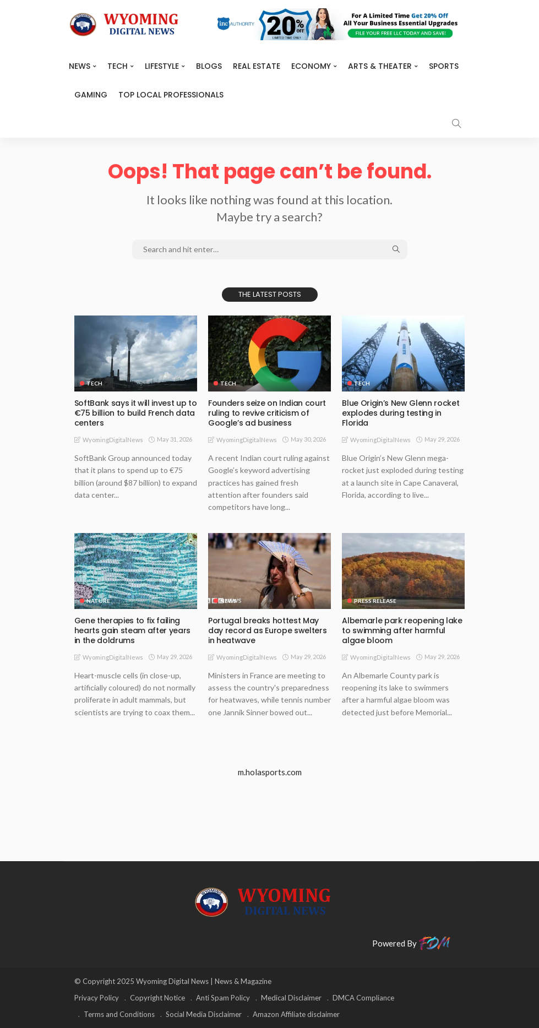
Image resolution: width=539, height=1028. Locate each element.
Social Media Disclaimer (204, 1014)
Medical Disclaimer (291, 997)
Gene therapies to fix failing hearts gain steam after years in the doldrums (132, 630)
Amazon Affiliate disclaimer (296, 1014)
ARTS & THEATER (380, 66)
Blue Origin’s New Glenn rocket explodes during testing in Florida (400, 413)
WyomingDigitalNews (113, 439)
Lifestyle (162, 66)
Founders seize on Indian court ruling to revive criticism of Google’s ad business (267, 413)
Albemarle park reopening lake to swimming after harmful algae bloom (402, 630)
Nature (98, 600)
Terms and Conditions (119, 1014)
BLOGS (209, 66)
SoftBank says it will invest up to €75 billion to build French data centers (135, 413)
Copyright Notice (157, 997)
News (79, 66)
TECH (117, 66)
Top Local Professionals (171, 94)
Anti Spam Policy (223, 997)
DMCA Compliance (363, 997)
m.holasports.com (270, 772)
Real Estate (256, 66)
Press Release (375, 600)
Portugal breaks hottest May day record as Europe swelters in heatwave (267, 630)
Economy (311, 66)
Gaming (90, 94)
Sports (444, 66)
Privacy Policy (96, 997)
